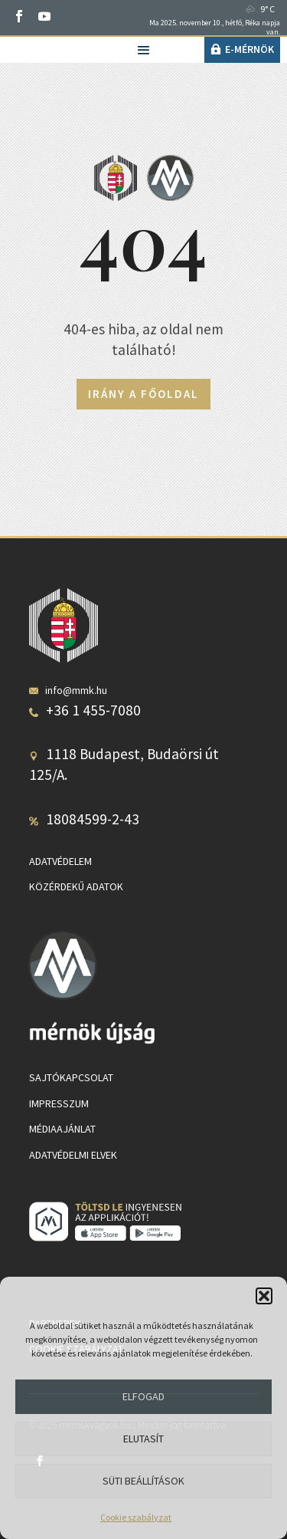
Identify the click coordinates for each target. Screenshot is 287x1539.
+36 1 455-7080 (93, 710)
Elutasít (143, 1438)
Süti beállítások (143, 1481)
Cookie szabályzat (135, 1517)
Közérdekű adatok (76, 886)
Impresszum (59, 1103)
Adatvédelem (60, 861)
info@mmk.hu (76, 690)
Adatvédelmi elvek (73, 1155)
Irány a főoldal (143, 393)
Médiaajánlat (62, 1129)
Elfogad (143, 1396)
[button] (264, 1296)
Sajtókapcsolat (71, 1077)
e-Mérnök (249, 49)
